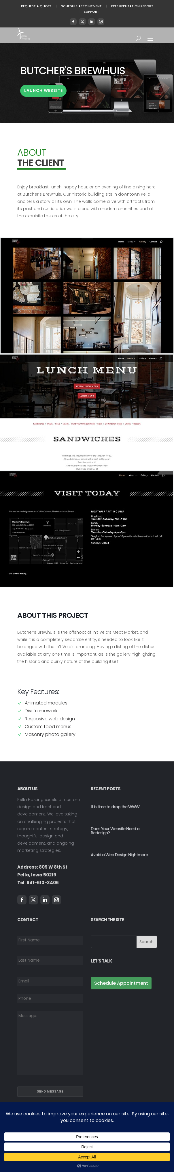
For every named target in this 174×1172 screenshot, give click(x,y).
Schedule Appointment (81, 6)
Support (91, 11)
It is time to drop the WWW (115, 807)
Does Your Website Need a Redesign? (115, 831)
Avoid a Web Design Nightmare (119, 855)
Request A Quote (36, 6)
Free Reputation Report (132, 6)
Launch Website (43, 90)
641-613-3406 (43, 883)
